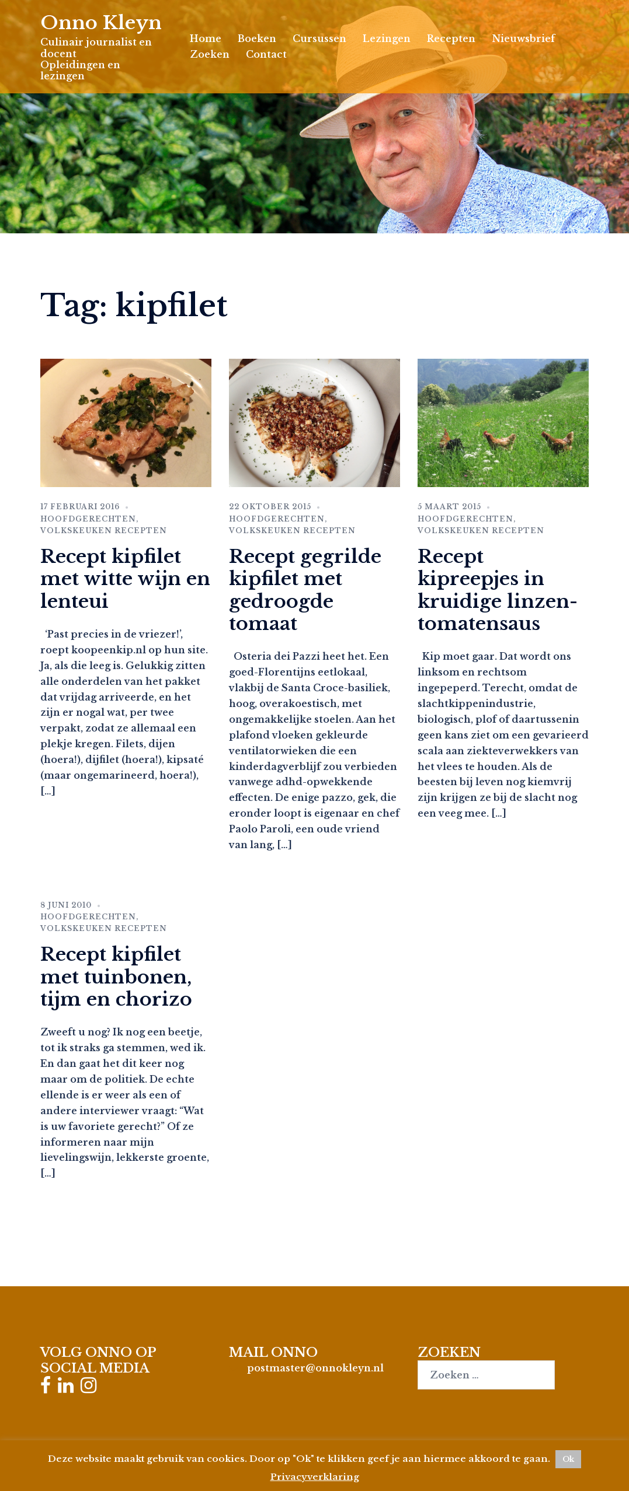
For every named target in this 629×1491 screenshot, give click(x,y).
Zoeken (210, 54)
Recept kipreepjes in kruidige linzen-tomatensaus (498, 590)
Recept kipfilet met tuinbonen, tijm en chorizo (116, 977)
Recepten (451, 38)
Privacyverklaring (314, 1476)
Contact (266, 54)
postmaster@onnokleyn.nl (315, 1368)
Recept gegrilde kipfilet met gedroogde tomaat (305, 590)
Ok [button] (568, 1459)
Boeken (257, 38)
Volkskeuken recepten (103, 530)
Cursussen (319, 38)
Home (205, 38)
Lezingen (387, 38)
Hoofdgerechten (88, 518)
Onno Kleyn (101, 22)
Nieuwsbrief (523, 38)
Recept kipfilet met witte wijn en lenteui (125, 579)
